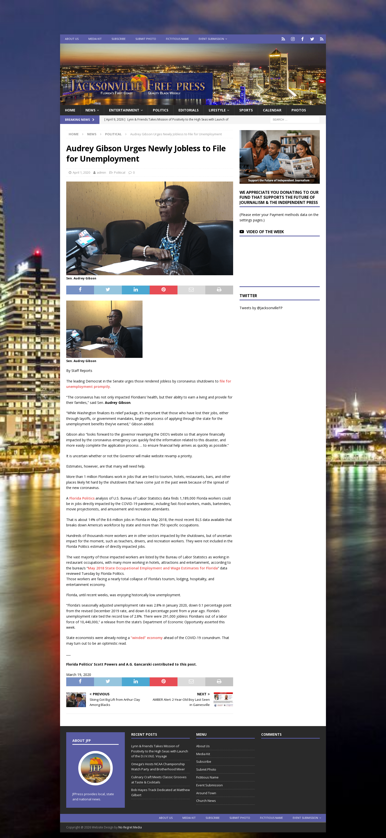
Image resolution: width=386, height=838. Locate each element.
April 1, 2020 (81, 172)
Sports (246, 109)
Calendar (272, 109)
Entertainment (124, 109)
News (90, 109)
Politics (160, 109)
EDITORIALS (188, 109)
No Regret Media (130, 827)
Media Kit (95, 39)
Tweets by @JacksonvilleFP (261, 307)
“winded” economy (147, 637)
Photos (298, 109)
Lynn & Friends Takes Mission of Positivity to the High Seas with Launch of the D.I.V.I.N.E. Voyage (159, 750)
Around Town (206, 792)
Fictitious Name (177, 39)
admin (101, 172)
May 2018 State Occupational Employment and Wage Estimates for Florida (153, 567)
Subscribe (119, 39)
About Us (72, 39)
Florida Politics (82, 497)
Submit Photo (145, 39)
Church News (206, 800)
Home (70, 109)
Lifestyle (217, 109)
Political (119, 172)
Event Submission (211, 39)
